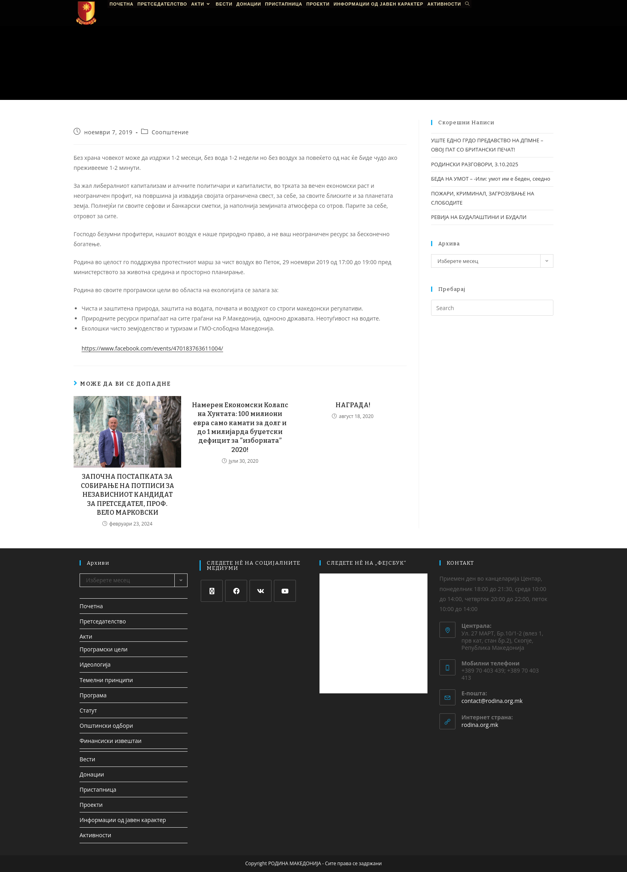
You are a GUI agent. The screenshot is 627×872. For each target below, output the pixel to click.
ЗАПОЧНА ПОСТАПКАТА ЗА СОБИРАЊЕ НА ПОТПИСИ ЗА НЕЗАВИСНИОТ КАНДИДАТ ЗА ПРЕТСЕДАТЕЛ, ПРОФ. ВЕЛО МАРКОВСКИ (127, 494)
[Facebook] (236, 591)
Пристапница (98, 789)
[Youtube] (285, 591)
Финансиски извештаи (111, 741)
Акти (86, 636)
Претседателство (103, 621)
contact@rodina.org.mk (492, 701)
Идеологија (95, 664)
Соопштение (170, 132)
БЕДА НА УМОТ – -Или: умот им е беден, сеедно (490, 178)
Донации (92, 774)
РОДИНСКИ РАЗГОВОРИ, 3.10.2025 (474, 164)
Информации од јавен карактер (123, 820)
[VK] (261, 591)
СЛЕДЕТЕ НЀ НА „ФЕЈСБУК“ (366, 563)
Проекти (91, 804)
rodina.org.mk (479, 725)
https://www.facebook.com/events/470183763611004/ (152, 348)
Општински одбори (106, 725)
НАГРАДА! (352, 405)
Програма (93, 695)
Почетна (91, 606)
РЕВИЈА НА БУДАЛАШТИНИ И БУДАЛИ (479, 217)
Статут (88, 710)
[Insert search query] (492, 308)
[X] (212, 591)
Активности (95, 835)
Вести (87, 759)
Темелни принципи (106, 680)
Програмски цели (104, 649)
